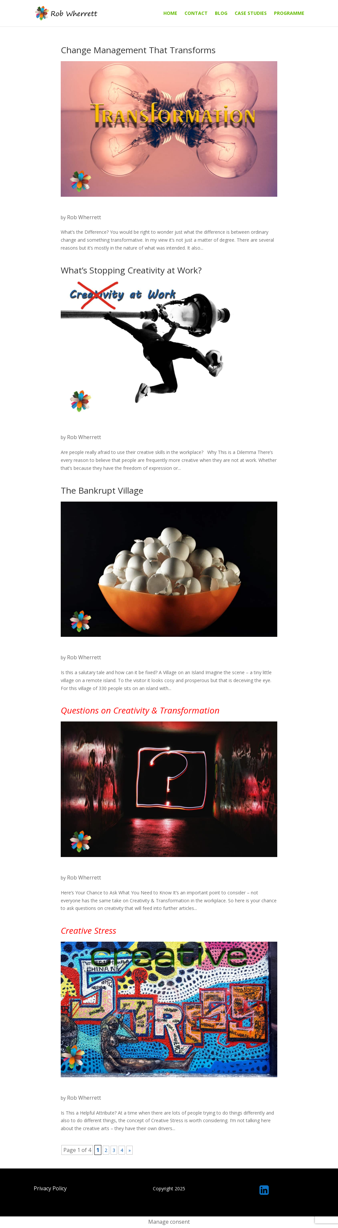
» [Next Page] (129, 1150)
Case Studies (251, 13)
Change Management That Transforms (138, 50)
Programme (289, 13)
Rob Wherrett (84, 217)
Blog (221, 13)
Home (170, 13)
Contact (196, 13)
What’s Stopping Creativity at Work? (131, 270)
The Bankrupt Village (102, 490)
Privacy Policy (50, 1188)
